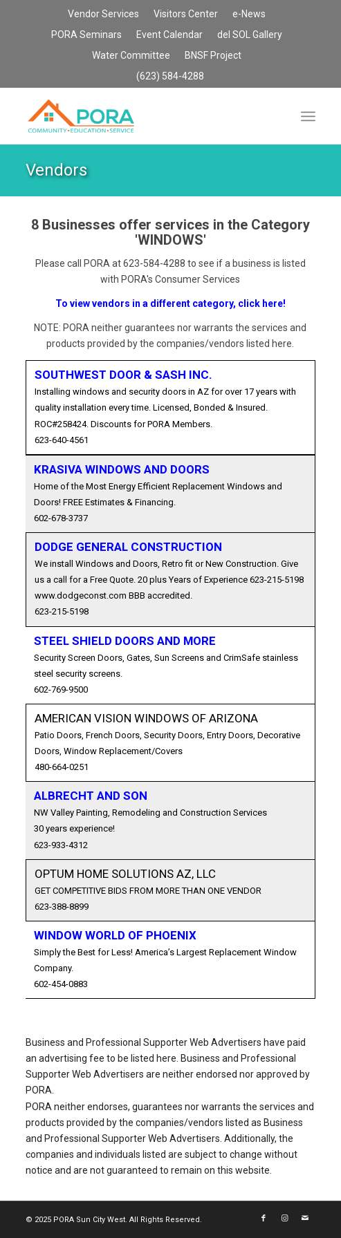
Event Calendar (169, 34)
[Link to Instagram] (284, 1218)
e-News (249, 13)
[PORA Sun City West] (141, 116)
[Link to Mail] (305, 1218)
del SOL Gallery (249, 34)
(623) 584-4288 (170, 76)
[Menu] (308, 116)
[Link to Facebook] (263, 1218)
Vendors (56, 170)
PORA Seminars (86, 34)
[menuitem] (104, 14)
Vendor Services (103, 13)
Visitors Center (186, 13)
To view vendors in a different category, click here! (170, 303)
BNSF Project (213, 55)
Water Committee (131, 55)
